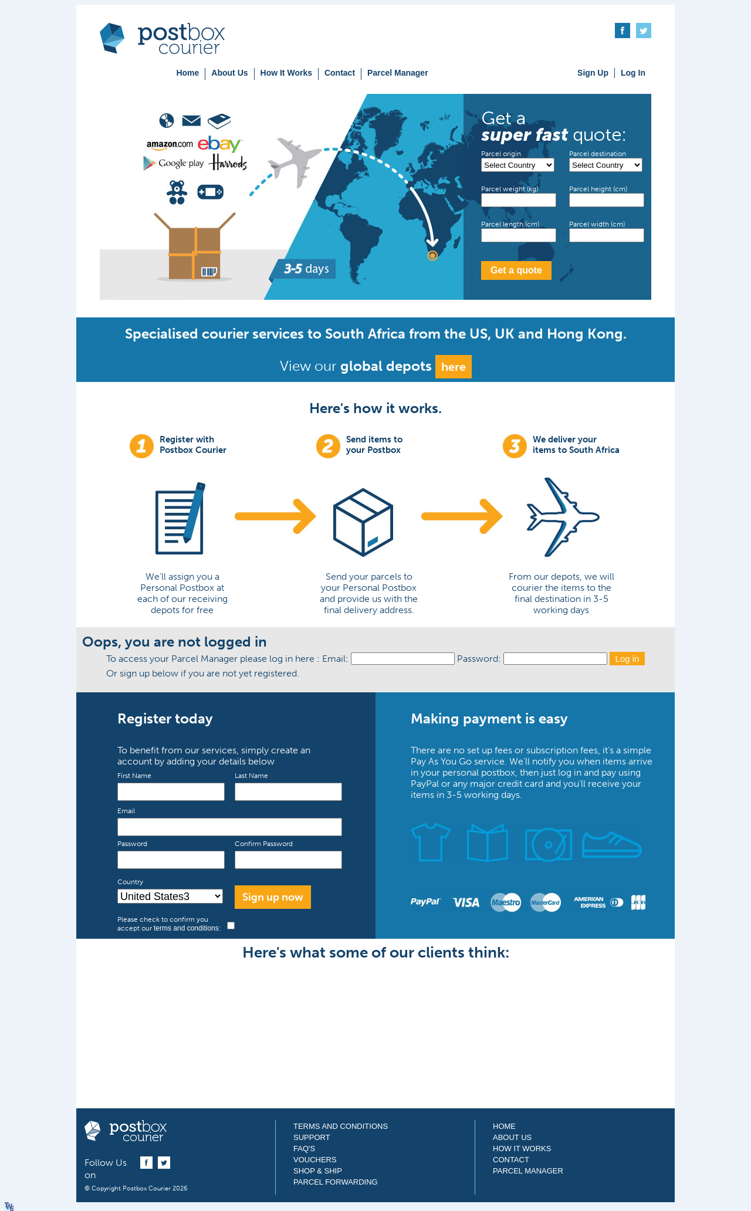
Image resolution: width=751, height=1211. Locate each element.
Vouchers (315, 1159)
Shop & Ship (317, 1170)
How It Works (286, 72)
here (453, 367)
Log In (633, 72)
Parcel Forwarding (335, 1182)
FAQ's (304, 1148)
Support (311, 1137)
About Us (229, 72)
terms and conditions (186, 928)
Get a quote (516, 270)
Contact (339, 72)
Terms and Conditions (340, 1126)
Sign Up (592, 72)
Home (187, 72)
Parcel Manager (397, 72)
